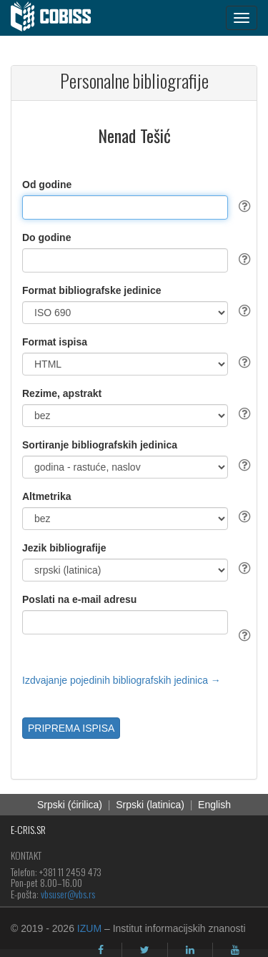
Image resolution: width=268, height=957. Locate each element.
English (214, 804)
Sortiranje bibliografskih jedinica (99, 445)
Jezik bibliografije (64, 548)
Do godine (46, 237)
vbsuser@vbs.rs (68, 893)
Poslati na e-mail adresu (79, 599)
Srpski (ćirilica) (69, 804)
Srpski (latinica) (150, 804)
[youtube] (235, 950)
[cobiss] (58, 18)
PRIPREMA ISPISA (71, 728)
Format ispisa (54, 342)
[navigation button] (241, 18)
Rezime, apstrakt (61, 393)
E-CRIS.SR (28, 829)
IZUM (89, 928)
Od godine (46, 184)
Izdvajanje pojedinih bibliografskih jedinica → (121, 680)
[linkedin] (190, 950)
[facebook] (101, 950)
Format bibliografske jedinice (92, 290)
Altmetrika (46, 496)
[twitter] (144, 950)
